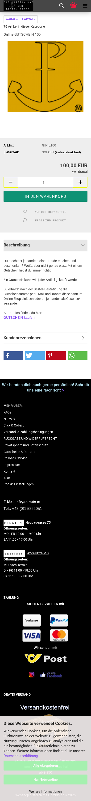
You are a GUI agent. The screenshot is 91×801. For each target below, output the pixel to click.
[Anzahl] (45, 182)
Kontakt (9, 471)
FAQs (7, 412)
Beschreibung (17, 244)
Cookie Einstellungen (19, 484)
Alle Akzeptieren (45, 765)
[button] (11, 182)
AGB (7, 478)
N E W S (9, 419)
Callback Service (15, 458)
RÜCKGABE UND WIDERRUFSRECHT (30, 438)
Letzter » (28, 19)
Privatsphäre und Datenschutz (26, 445)
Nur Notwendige (45, 779)
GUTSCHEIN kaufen (19, 317)
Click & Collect (14, 425)
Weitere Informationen (45, 791)
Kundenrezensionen (22, 337)
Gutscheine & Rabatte (19, 452)
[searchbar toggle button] (61, 6)
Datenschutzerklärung (21, 756)
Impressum (12, 465)
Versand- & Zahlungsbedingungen (28, 432)
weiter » (12, 19)
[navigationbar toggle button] (85, 6)
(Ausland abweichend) (68, 152)
